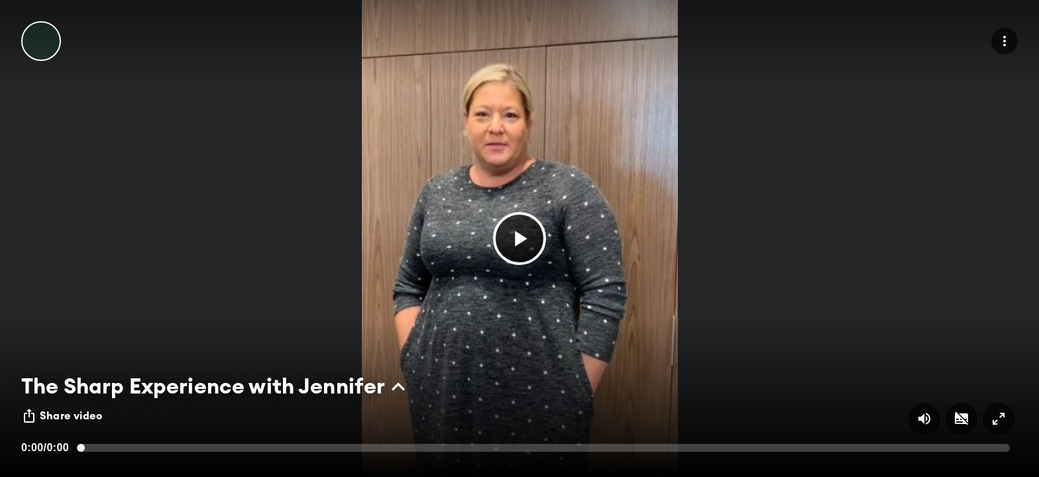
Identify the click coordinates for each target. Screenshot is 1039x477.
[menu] (1004, 41)
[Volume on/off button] (924, 419)
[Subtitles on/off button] (961, 419)
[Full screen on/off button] (998, 419)
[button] (519, 238)
